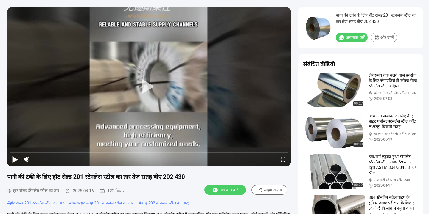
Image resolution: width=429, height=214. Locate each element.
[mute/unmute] (27, 159)
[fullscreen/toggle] (283, 159)
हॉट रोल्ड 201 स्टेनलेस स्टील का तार (37, 203)
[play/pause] (15, 159)
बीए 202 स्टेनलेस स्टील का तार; (165, 203)
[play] (149, 86)
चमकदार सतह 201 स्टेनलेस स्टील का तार (103, 203)
